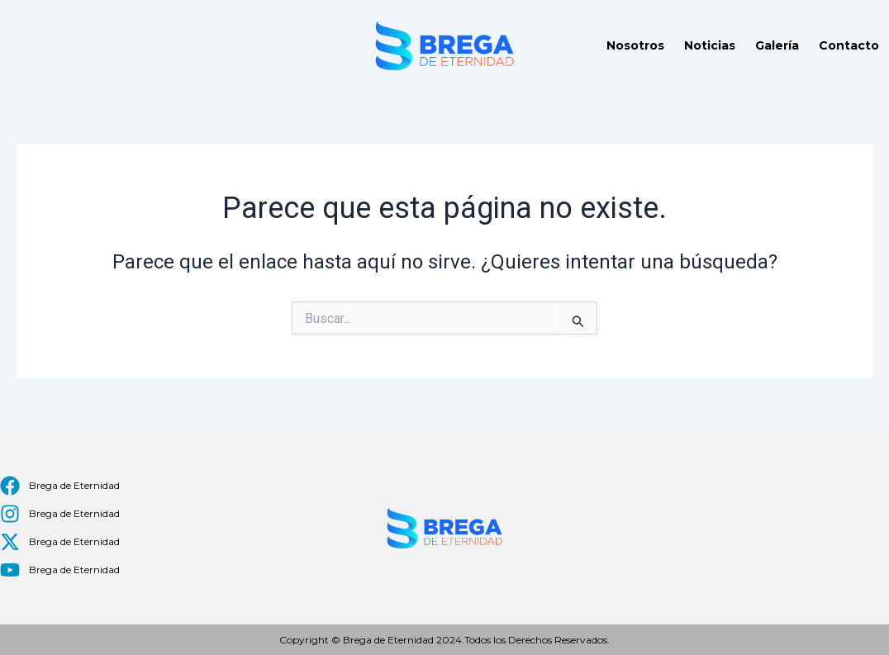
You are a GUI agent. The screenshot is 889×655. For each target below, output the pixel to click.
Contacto (849, 45)
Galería (777, 45)
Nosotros (635, 45)
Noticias (709, 45)
